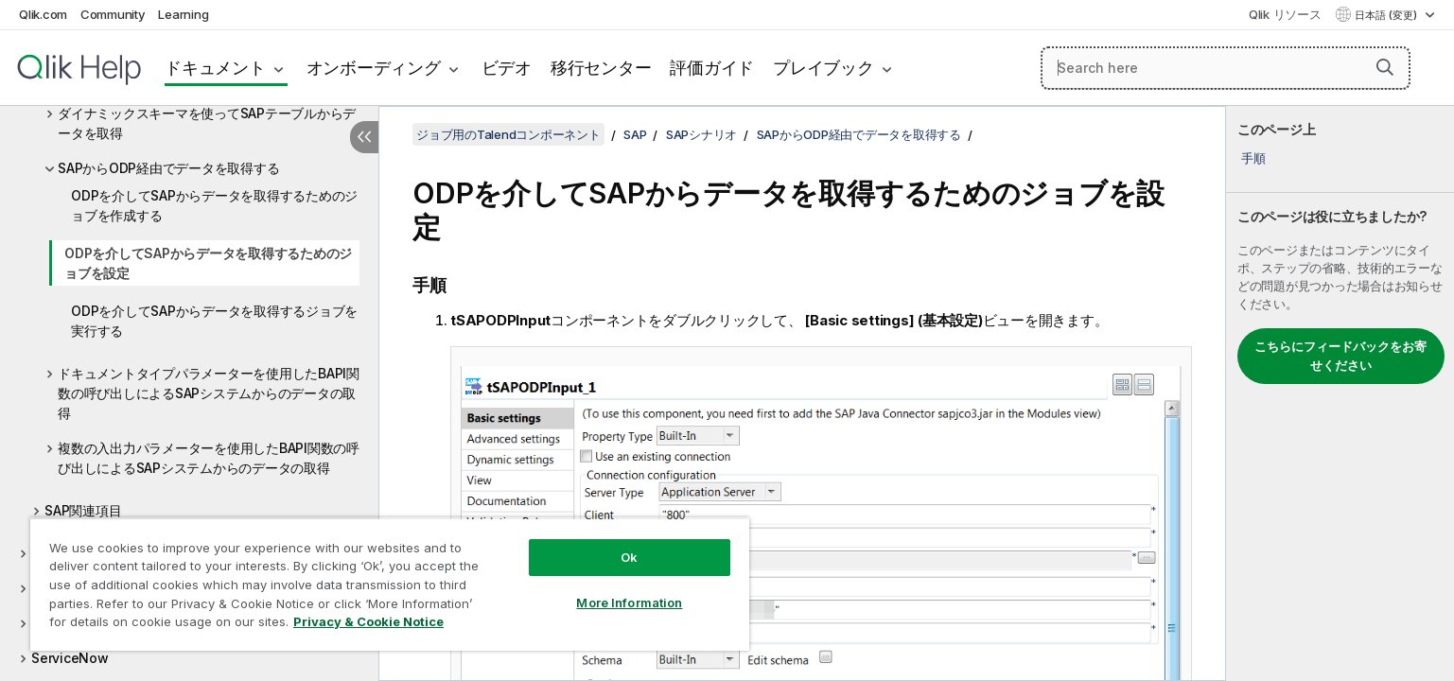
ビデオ (507, 68)
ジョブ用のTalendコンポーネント (508, 134)
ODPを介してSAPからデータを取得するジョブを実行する (214, 321)
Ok (629, 557)
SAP (634, 134)
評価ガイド (712, 68)
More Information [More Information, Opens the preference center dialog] (629, 602)
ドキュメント (215, 68)
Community (113, 14)
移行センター (601, 68)
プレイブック (823, 68)
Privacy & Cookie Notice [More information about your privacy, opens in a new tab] (368, 621)
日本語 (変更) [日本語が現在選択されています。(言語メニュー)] (1387, 15)
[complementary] (1340, 393)
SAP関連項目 (82, 510)
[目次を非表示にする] (364, 137)
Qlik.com (43, 14)
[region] (389, 584)
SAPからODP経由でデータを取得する (168, 168)
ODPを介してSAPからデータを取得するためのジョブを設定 (208, 263)
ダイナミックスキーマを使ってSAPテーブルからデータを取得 (207, 123)
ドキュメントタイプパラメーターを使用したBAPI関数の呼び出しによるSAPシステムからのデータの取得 (208, 393)
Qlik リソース (1285, 14)
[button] (1385, 67)
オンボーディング (374, 68)
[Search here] (1225, 68)
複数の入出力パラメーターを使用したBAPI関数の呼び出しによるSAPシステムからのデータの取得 (208, 458)
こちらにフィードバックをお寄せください (1340, 356)
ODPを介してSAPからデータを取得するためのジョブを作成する (214, 205)
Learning (183, 14)
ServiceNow (70, 658)
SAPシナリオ (701, 134)
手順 (1253, 158)
